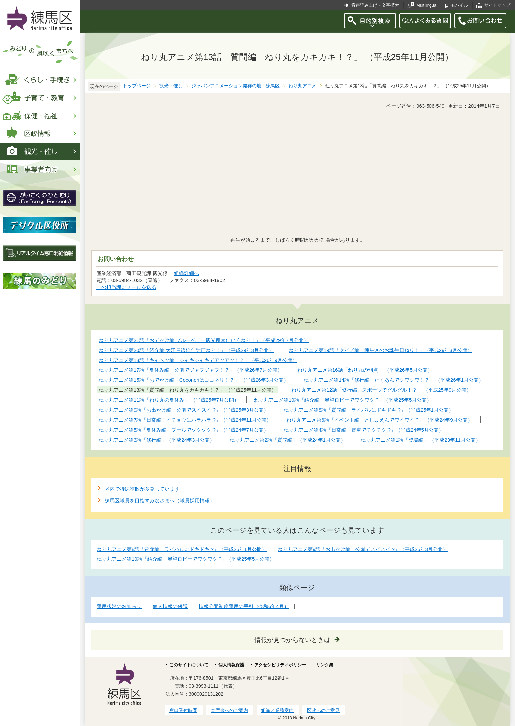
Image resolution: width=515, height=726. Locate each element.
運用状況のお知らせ (119, 606)
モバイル (459, 5)
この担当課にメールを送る (126, 287)
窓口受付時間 (183, 710)
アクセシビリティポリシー (280, 664)
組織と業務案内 (277, 710)
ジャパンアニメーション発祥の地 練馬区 (235, 85)
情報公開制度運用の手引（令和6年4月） (244, 606)
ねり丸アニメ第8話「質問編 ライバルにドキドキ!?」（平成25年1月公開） (182, 549)
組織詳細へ (186, 273)
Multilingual (426, 5)
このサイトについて (188, 664)
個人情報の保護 (170, 606)
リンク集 (324, 664)
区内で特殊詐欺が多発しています (142, 489)
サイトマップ (497, 5)
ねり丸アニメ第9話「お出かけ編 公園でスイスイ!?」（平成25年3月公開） (363, 549)
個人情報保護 (231, 664)
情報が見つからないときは (292, 639)
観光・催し (171, 85)
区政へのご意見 (323, 710)
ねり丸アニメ (302, 85)
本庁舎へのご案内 (229, 710)
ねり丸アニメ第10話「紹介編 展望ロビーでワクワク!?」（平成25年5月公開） (185, 559)
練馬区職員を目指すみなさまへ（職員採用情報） (160, 500)
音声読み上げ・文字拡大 (375, 5)
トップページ (137, 85)
